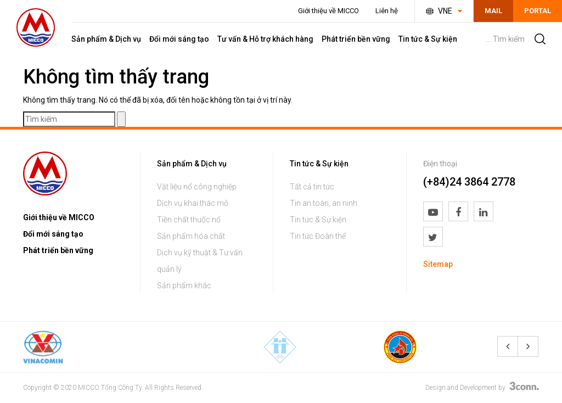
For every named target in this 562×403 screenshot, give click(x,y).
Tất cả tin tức (312, 186)
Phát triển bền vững (356, 39)
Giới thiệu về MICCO (328, 11)
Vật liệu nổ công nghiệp (197, 186)
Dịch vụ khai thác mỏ (192, 203)
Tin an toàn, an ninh (323, 203)
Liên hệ (386, 11)
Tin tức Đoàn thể (318, 236)
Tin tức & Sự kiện (427, 39)
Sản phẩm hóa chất (191, 236)
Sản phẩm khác (184, 285)
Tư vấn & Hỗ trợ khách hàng (265, 39)
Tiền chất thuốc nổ (189, 219)
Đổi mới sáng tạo (179, 39)
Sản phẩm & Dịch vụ (106, 39)
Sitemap (438, 264)
